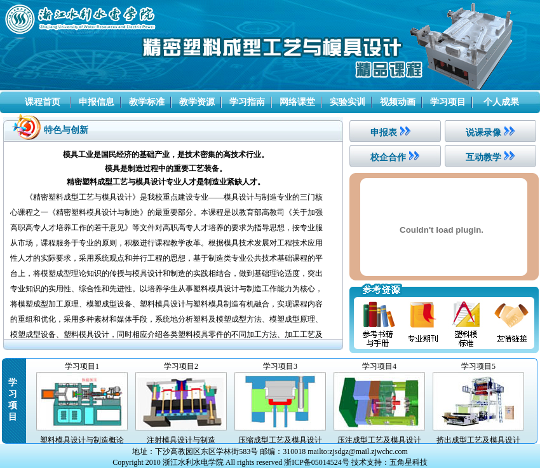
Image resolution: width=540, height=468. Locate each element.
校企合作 (388, 157)
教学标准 (147, 102)
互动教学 (483, 157)
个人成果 (501, 102)
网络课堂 (297, 102)
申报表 (383, 132)
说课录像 (483, 132)
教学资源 (197, 102)
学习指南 (247, 102)
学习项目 (448, 102)
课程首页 (42, 102)
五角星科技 (408, 462)
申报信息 (96, 102)
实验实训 (347, 102)
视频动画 (397, 102)
